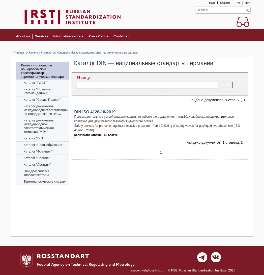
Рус (238, 3)
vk (216, 259)
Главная (19, 52)
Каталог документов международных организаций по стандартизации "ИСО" (46, 110)
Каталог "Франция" (38, 151)
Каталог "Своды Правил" (42, 100)
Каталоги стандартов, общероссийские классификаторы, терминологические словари (83, 52)
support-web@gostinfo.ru (147, 270)
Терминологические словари (45, 181)
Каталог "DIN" (34, 138)
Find (247, 10)
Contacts (225, 3)
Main (212, 3)
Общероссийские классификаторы (36, 173)
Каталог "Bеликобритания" (43, 145)
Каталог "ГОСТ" (35, 83)
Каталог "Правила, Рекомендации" (37, 91)
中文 (247, 3)
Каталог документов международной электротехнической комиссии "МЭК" (39, 126)
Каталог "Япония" (37, 158)
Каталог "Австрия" (37, 164)
